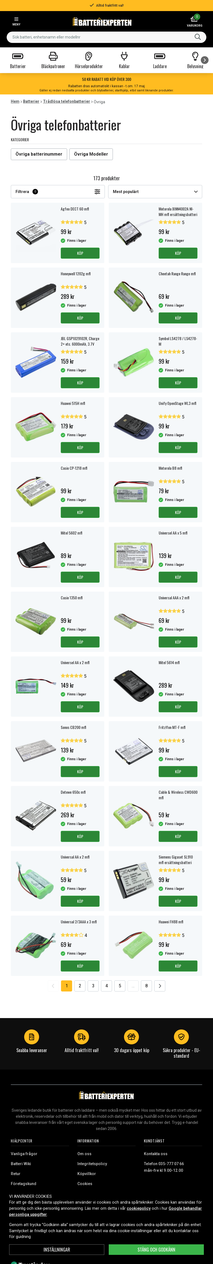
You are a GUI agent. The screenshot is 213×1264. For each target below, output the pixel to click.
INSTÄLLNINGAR (57, 1249)
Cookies (84, 1183)
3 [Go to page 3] (93, 985)
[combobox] (106, 37)
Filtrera (58, 191)
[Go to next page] (159, 985)
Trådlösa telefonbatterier (66, 101)
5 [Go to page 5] (120, 985)
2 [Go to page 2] (80, 985)
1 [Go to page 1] (66, 985)
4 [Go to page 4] (106, 985)
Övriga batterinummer (39, 154)
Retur (16, 1173)
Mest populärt (155, 191)
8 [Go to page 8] (146, 985)
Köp (80, 253)
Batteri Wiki (21, 1164)
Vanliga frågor (24, 1154)
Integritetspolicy (92, 1164)
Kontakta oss (156, 1154)
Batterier (31, 101)
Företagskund (23, 1183)
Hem (15, 101)
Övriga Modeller (91, 154)
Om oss (84, 1154)
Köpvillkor (86, 1173)
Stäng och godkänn (156, 1249)
